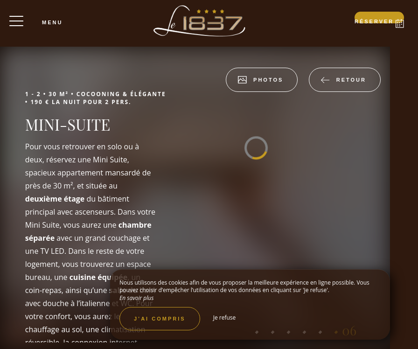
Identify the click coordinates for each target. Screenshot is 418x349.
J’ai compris (160, 318)
